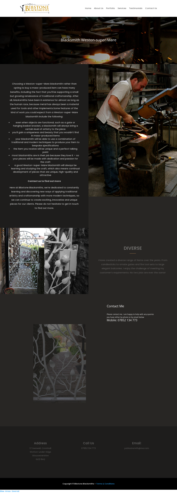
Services (122, 8)
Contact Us (151, 8)
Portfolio (110, 8)
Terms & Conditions (105, 483)
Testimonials (135, 8)
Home (88, 8)
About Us (98, 8)
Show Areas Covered (9, 491)
